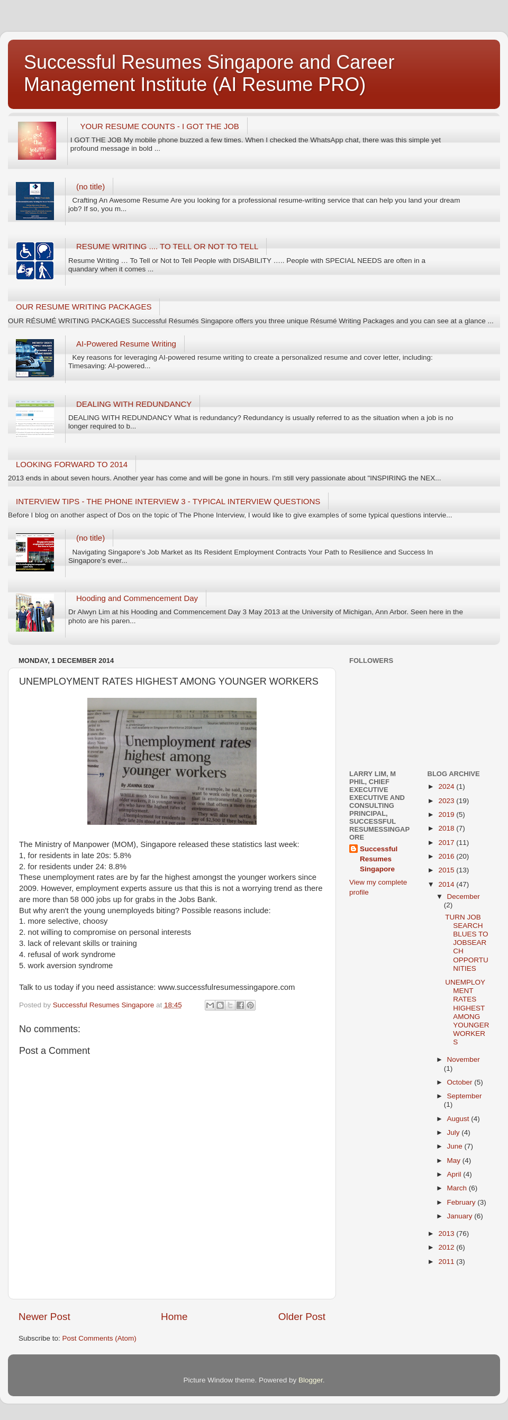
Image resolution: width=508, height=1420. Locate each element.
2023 (447, 801)
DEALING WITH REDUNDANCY (134, 403)
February (462, 1202)
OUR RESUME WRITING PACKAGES (83, 306)
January (461, 1216)
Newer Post (44, 1316)
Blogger (310, 1380)
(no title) (90, 186)
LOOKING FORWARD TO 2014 (72, 464)
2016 (447, 856)
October (461, 1082)
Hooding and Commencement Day (137, 598)
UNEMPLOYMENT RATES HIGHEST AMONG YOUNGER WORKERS (467, 1012)
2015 (447, 870)
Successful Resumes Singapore (378, 859)
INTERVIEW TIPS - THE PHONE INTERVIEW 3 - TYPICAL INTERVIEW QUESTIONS (168, 501)
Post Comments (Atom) (99, 1338)
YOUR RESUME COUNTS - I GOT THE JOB (159, 126)
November (463, 1059)
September (464, 1096)
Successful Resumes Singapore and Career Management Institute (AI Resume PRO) (209, 73)
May (454, 1160)
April (455, 1174)
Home (174, 1316)
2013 (447, 1233)
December (463, 896)
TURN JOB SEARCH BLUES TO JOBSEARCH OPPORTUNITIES (466, 942)
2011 (447, 1262)
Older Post (301, 1316)
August (459, 1119)
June (456, 1146)
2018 (447, 828)
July (454, 1132)
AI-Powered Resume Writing (126, 343)
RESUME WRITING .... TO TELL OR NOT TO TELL (167, 246)
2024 (447, 786)
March (458, 1188)
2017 (447, 842)
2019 (447, 814)
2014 (447, 884)
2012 (447, 1247)
